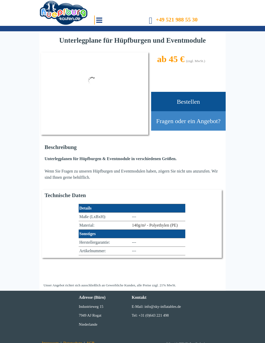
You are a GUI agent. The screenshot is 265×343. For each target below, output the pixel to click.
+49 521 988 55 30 (176, 20)
